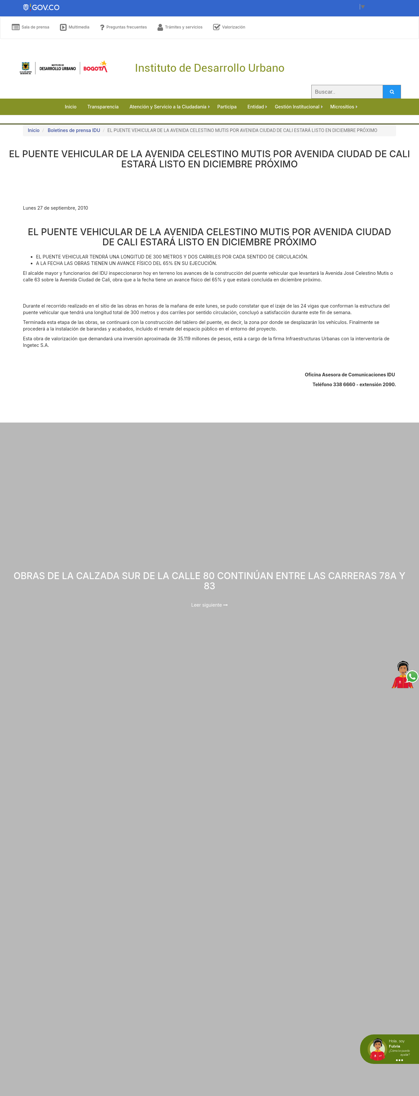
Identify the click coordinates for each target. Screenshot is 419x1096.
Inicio (34, 130)
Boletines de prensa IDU (74, 130)
